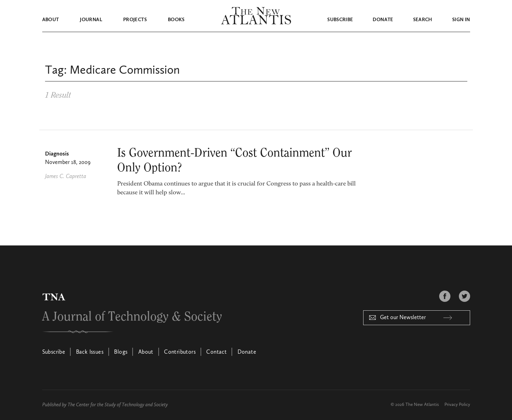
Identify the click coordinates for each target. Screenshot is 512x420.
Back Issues (89, 352)
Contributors (180, 352)
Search (422, 19)
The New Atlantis (422, 404)
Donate (383, 19)
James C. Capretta (65, 176)
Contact (216, 352)
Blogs (120, 352)
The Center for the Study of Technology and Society (118, 404)
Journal (91, 19)
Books (176, 19)
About (50, 19)
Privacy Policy (457, 404)
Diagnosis (57, 154)
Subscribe (340, 19)
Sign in (461, 19)
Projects (135, 19)
